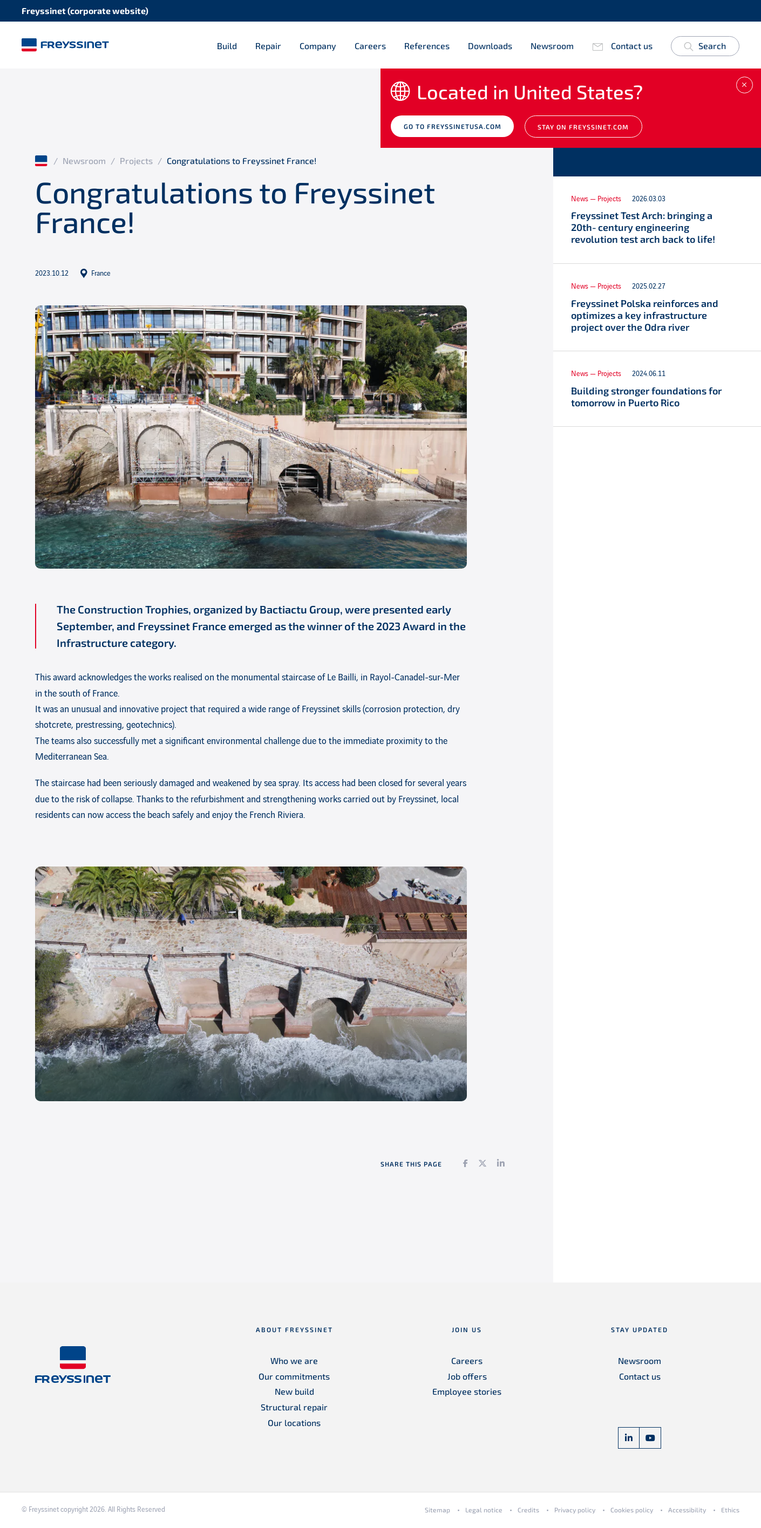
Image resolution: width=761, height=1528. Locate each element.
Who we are (294, 1362)
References (427, 45)
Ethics (730, 1512)
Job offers (467, 1378)
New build (294, 1393)
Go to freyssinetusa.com (453, 128)
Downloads (490, 45)
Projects (136, 162)
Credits (528, 1512)
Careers (370, 45)
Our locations (294, 1425)
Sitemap (437, 1512)
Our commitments (294, 1378)
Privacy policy (574, 1512)
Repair (268, 45)
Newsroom (552, 45)
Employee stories (466, 1393)
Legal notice (483, 1512)
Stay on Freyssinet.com (586, 129)
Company (318, 45)
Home (42, 162)
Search (705, 47)
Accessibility (687, 1512)
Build (227, 45)
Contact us (632, 45)
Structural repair (294, 1409)
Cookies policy (631, 1512)
